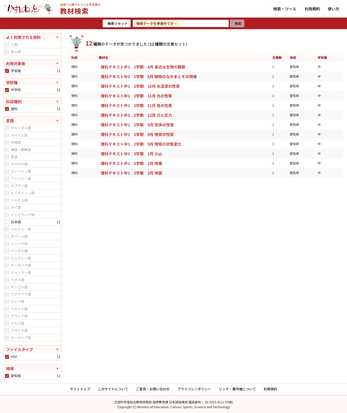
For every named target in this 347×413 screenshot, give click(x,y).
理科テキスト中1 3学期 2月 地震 (131, 173)
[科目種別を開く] (32, 101)
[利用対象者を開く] (32, 63)
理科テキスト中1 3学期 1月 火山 (131, 153)
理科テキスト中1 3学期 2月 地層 (131, 163)
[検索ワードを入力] (181, 23)
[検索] (237, 23)
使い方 (333, 9)
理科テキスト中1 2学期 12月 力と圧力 (136, 115)
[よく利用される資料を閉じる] (32, 37)
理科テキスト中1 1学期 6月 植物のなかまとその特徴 (149, 76)
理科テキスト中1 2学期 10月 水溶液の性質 (140, 86)
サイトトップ (80, 388)
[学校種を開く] (32, 82)
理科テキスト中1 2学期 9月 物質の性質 (137, 134)
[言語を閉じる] (32, 120)
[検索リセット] (117, 23)
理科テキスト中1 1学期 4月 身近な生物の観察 (143, 67)
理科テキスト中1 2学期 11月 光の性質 (136, 96)
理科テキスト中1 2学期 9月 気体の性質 (137, 125)
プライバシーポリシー (194, 388)
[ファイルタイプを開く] (32, 349)
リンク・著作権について (237, 388)
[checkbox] (7, 45)
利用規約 (312, 9)
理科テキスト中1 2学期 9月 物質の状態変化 (141, 144)
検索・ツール (284, 9)
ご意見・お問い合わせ (153, 388)
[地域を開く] (32, 368)
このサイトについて (113, 388)
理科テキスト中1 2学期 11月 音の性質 (136, 105)
